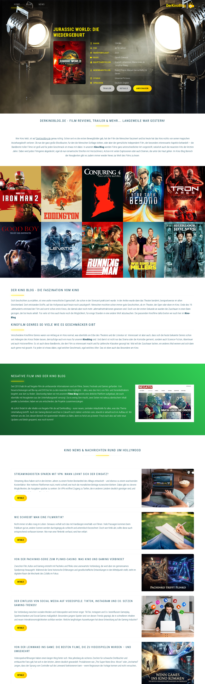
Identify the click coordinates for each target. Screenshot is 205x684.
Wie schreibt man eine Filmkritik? (39, 517)
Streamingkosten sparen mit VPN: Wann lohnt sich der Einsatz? (61, 474)
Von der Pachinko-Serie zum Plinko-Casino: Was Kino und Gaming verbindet (69, 559)
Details (124, 88)
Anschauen (142, 88)
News (42, 4)
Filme (29, 4)
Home (17, 4)
